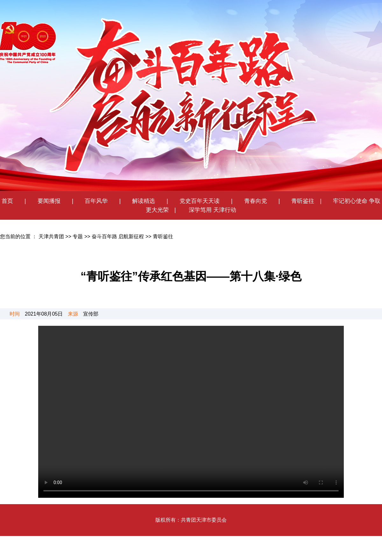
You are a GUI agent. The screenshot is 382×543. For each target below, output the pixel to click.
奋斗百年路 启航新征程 (118, 236)
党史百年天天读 (202, 201)
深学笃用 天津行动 (211, 210)
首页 (7, 201)
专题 (78, 236)
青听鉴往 (302, 201)
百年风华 (96, 201)
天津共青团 (51, 236)
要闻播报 (46, 201)
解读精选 (140, 201)
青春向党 (255, 201)
